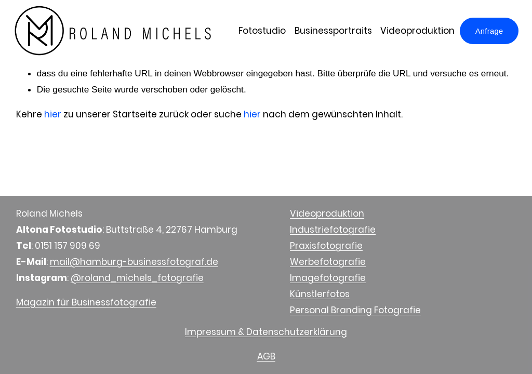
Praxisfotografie (326, 245)
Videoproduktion (415, 31)
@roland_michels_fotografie (137, 278)
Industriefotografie (333, 229)
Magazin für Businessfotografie (86, 302)
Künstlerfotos (320, 294)
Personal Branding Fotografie (355, 310)
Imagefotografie (328, 278)
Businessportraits (330, 31)
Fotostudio (259, 31)
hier (52, 114)
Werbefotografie (328, 262)
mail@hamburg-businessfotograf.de (134, 262)
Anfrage (487, 32)
